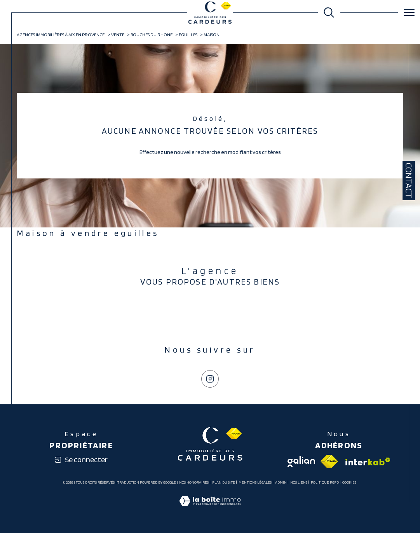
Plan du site (223, 482)
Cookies (349, 482)
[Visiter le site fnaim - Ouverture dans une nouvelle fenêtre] (329, 461)
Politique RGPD (325, 482)
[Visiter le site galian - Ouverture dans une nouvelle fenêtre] (301, 461)
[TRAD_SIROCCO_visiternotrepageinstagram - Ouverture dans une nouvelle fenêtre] (209, 378)
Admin (281, 482)
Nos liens (298, 482)
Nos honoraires (194, 482)
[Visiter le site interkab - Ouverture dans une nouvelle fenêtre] (367, 461)
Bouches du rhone (152, 34)
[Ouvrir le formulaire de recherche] (329, 12)
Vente (117, 34)
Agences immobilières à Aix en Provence (61, 34)
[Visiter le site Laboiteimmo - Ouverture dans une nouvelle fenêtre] (210, 509)
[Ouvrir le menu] (409, 12)
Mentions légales (255, 482)
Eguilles (188, 34)
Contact (408, 180)
